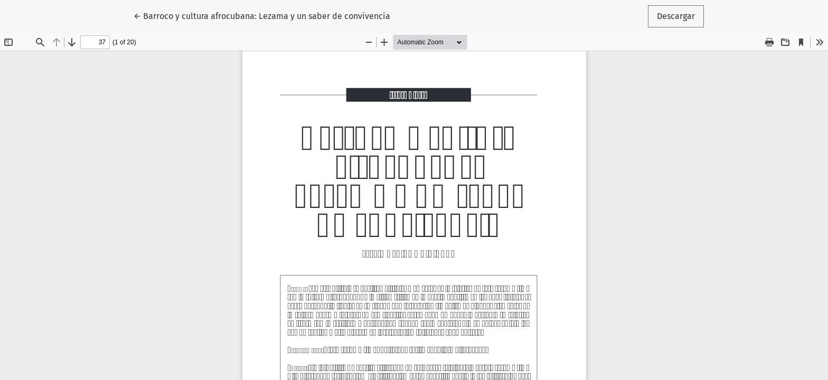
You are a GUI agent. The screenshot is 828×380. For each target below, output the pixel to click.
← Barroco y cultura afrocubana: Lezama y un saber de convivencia (262, 15)
